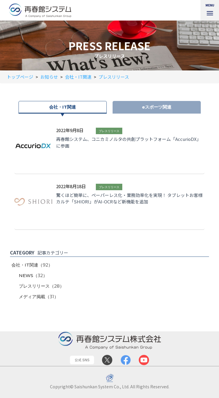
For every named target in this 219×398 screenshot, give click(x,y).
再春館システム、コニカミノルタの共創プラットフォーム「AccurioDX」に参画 (128, 142)
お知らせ (49, 77)
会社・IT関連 (78, 77)
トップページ (20, 77)
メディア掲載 (38, 296)
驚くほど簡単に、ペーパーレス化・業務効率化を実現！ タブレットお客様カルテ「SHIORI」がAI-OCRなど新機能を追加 (129, 198)
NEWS (33, 275)
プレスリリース (113, 77)
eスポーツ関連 (156, 107)
